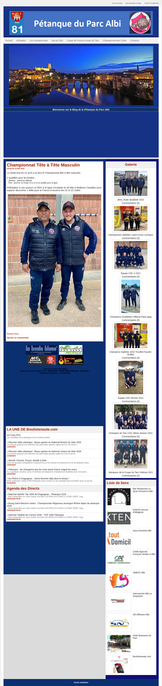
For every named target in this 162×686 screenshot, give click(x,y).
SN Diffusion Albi (141, 614)
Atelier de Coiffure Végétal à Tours (33, 371)
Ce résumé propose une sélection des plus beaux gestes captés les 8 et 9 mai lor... (42, 454)
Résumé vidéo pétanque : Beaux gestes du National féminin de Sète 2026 (44, 442)
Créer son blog (117, 3)
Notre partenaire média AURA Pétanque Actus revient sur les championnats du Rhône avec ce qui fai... (50, 481)
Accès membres (81, 682)
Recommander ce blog (133, 3)
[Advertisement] (81, 135)
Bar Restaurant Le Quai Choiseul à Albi (143, 489)
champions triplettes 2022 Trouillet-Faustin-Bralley (131, 353)
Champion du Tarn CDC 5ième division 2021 (130, 433)
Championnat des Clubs (115, 40)
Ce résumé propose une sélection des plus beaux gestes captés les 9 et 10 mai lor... (42, 445)
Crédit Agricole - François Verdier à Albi (144, 552)
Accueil (9, 40)
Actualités (21, 40)
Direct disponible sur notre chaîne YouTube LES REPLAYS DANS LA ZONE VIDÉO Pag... (45, 497)
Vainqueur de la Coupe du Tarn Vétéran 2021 (130, 472)
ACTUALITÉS (14, 435)
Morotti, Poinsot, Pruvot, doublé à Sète (27, 460)
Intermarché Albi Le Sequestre (142, 594)
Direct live (84, 371)
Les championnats (39, 40)
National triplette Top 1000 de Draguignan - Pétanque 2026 (37, 494)
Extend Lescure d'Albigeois (140, 510)
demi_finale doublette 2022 (130, 199)
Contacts (134, 40)
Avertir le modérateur (151, 3)
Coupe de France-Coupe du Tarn (83, 40)
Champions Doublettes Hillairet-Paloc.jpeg (130, 317)
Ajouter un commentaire (18, 338)
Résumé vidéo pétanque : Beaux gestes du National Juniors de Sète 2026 (44, 451)
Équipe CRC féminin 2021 (131, 398)
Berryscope (53, 371)
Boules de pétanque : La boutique (55, 373)
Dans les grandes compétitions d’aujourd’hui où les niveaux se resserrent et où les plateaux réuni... (48, 463)
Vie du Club (57, 40)
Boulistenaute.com (142, 656)
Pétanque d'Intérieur (55, 369)
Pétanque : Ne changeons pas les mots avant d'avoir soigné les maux (42, 469)
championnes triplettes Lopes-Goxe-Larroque (130, 235)
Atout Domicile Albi (142, 530)
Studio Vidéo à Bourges (69, 371)
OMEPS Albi (139, 572)
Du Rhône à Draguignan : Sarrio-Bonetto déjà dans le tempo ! (38, 478)
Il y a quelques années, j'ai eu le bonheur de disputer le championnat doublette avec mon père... (47, 472)
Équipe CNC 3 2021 (131, 273)
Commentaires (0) (131, 203)
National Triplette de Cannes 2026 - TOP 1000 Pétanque (36, 515)
